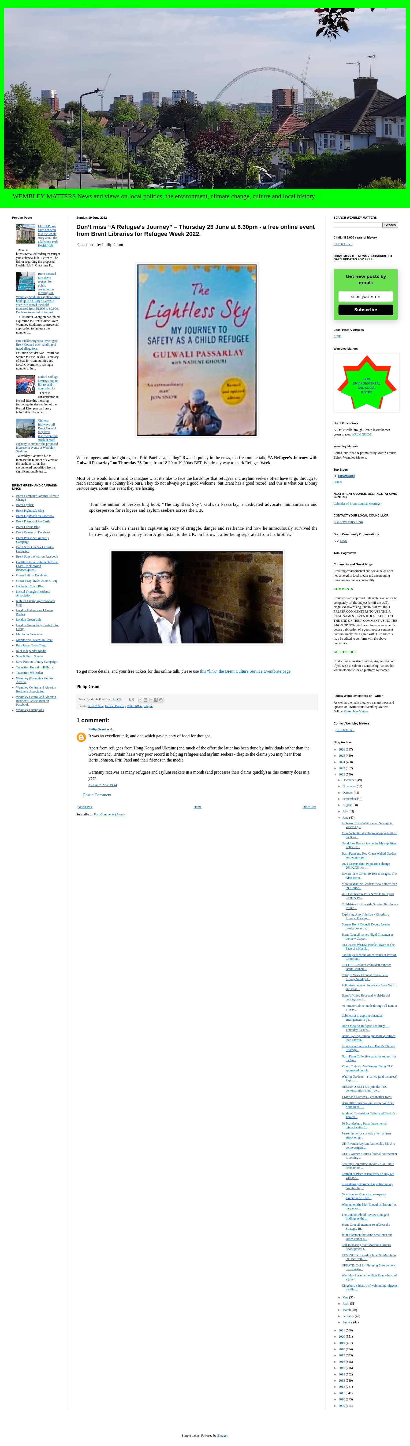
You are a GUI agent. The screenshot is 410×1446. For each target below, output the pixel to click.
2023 (342, 768)
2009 (342, 1406)
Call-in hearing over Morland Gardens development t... (366, 1247)
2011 (342, 1393)
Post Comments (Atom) (109, 814)
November (349, 786)
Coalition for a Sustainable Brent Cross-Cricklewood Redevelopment (37, 566)
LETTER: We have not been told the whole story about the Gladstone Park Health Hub (48, 235)
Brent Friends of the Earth (33, 521)
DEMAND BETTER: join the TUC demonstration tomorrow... (364, 1088)
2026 (342, 749)
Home (198, 807)
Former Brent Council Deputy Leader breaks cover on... (366, 926)
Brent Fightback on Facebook (35, 516)
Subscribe (365, 309)
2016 (342, 1362)
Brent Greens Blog (28, 527)
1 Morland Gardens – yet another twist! (367, 1097)
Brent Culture (95, 706)
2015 (342, 1368)
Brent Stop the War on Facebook (37, 556)
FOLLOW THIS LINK (348, 522)
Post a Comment (97, 795)
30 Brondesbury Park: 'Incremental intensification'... (364, 1125)
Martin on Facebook (29, 634)
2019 (342, 1343)
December (349, 780)
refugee (148, 706)
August (347, 805)
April (346, 1303)
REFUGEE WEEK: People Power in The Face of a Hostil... (368, 946)
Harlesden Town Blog (30, 586)
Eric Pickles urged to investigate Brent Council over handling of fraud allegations (37, 344)
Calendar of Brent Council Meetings (357, 504)
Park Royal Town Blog (31, 645)
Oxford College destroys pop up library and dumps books (48, 382)
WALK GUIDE (362, 434)
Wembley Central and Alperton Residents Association (36, 689)
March (347, 1310)
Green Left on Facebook (31, 575)
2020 (342, 1336)
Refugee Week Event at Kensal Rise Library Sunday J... (365, 977)
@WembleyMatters (356, 711)
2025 (342, 755)
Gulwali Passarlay (115, 706)
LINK (337, 336)
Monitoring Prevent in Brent (34, 640)
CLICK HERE (343, 244)
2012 (342, 1387)
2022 (342, 774)
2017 (342, 1355)
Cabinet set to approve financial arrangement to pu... (362, 1017)
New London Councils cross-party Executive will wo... (364, 1196)
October (348, 793)
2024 (342, 762)
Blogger (222, 1435)
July (345, 811)
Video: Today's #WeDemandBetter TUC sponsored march (367, 1068)
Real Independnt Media (31, 651)
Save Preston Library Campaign (36, 662)
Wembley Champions (30, 710)
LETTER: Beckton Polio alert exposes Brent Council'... (366, 967)
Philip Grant (97, 729)
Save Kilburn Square (29, 656)
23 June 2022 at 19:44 (102, 785)
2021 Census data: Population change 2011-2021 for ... (366, 865)
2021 (342, 1330)
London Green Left (28, 619)
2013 (342, 1380)
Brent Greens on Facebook (33, 532)
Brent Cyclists (25, 505)
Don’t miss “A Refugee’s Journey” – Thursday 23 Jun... (365, 1027)
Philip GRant (135, 706)
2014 (342, 1374)
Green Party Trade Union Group (37, 581)
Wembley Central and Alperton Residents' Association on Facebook (36, 700)
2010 (342, 1399)
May (345, 1297)
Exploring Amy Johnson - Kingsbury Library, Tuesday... (365, 916)
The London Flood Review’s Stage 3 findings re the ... (365, 1216)
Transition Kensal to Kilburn (34, 667)
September (349, 799)
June (345, 817)
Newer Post (85, 807)
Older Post (309, 807)
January (347, 1322)
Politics (338, 481)
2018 (342, 1349)
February (348, 1316)
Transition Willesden (29, 673)
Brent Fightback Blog (30, 510)
